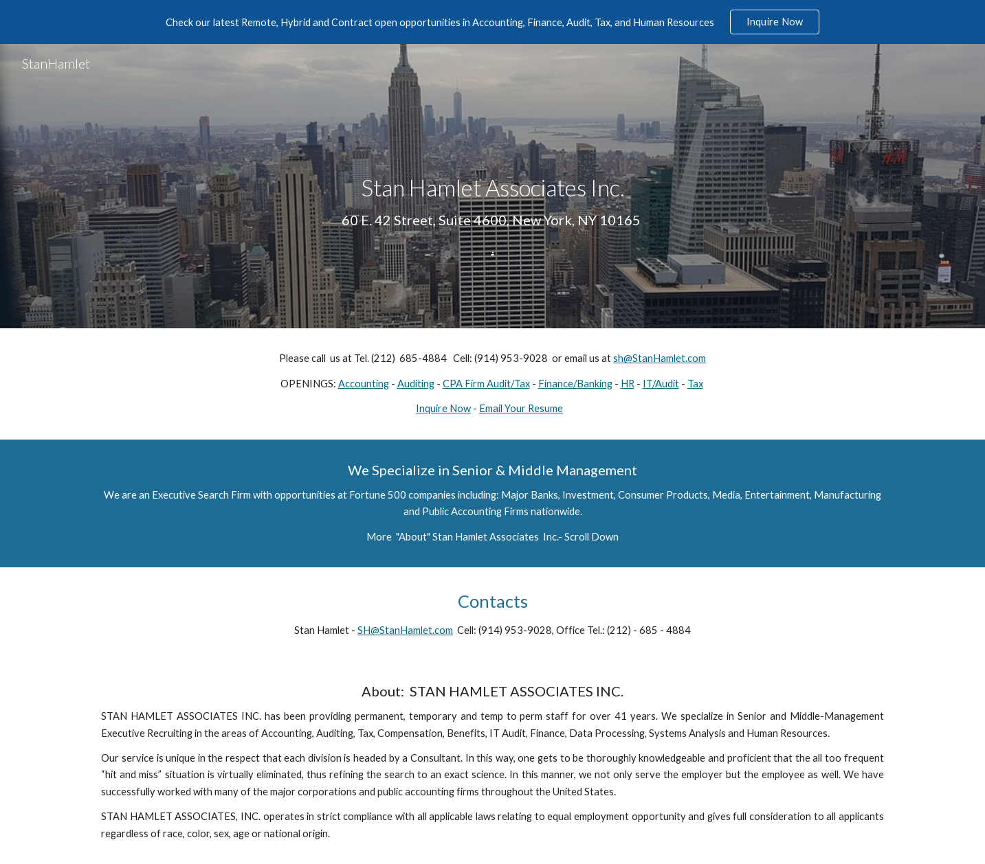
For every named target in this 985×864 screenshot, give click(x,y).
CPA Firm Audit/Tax (486, 383)
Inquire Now (443, 408)
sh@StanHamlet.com (659, 358)
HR (627, 383)
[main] (492, 186)
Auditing (415, 383)
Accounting (363, 383)
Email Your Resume (521, 408)
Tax (695, 383)
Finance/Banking (575, 383)
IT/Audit (661, 383)
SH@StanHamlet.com (405, 630)
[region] (492, 22)
